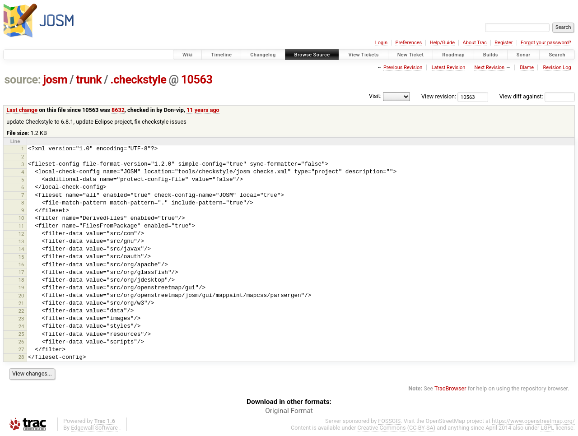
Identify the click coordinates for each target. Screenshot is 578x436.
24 (21, 326)
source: (23, 79)
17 (21, 272)
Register (503, 43)
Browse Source (312, 55)
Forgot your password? (546, 43)
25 (21, 334)
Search (557, 55)
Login (381, 43)
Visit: (375, 96)
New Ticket (410, 55)
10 (21, 218)
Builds (490, 55)
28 (21, 357)
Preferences (408, 43)
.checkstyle (138, 79)
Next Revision (489, 67)
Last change (21, 110)
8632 (118, 110)
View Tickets (363, 55)
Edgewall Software (94, 427)
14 (21, 249)
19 (21, 287)
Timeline (221, 55)
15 (21, 257)
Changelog (262, 55)
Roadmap (453, 55)
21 (21, 303)
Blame (527, 67)
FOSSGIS (389, 420)
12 (21, 234)
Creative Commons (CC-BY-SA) (397, 427)
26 (21, 342)
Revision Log (557, 67)
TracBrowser (450, 388)
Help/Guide (442, 43)
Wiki (187, 55)
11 (21, 226)
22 (21, 311)
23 (21, 318)
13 (21, 241)
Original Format (289, 411)
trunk (89, 79)
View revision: (438, 96)
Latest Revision (449, 67)
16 (21, 264)
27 (21, 349)
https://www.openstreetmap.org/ (533, 420)
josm (55, 79)
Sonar (524, 55)
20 (21, 295)
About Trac (475, 43)
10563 (197, 79)
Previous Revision (402, 67)
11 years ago (202, 110)
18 (21, 280)
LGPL (547, 427)
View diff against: (537, 96)
